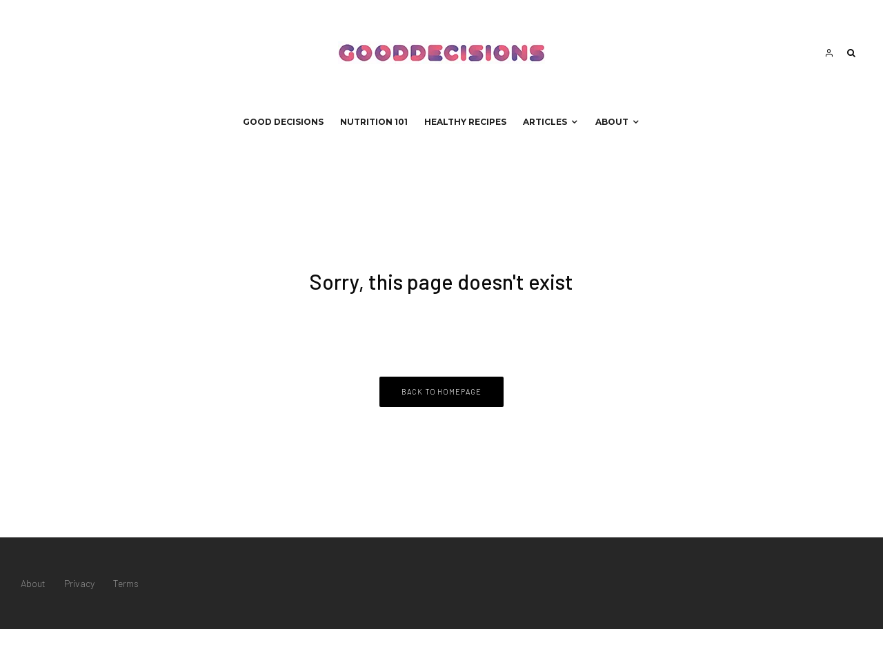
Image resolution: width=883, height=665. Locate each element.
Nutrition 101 (374, 122)
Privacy (79, 583)
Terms (126, 583)
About (611, 122)
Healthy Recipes (465, 122)
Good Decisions (283, 122)
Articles (545, 122)
